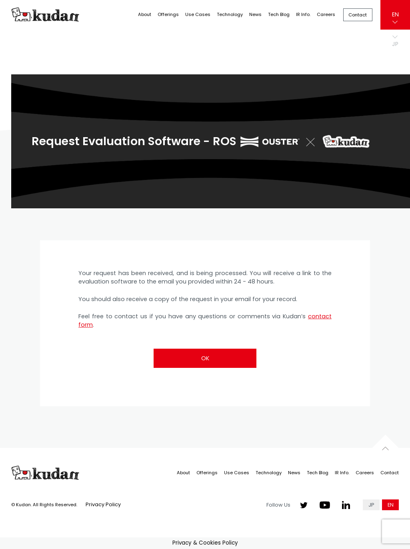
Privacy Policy (103, 504)
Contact (357, 15)
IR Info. (303, 14)
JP (371, 504)
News (255, 14)
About (144, 14)
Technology (230, 14)
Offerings (168, 14)
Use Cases (197, 14)
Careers (326, 14)
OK (205, 358)
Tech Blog (279, 14)
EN (395, 14)
